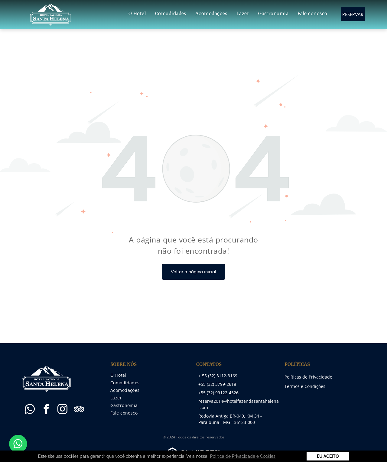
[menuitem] (137, 13)
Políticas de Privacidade (308, 377)
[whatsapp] (29, 410)
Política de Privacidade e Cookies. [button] (243, 456)
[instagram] (62, 410)
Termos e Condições (305, 386)
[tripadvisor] (78, 410)
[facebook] (46, 410)
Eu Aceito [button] (328, 456)
